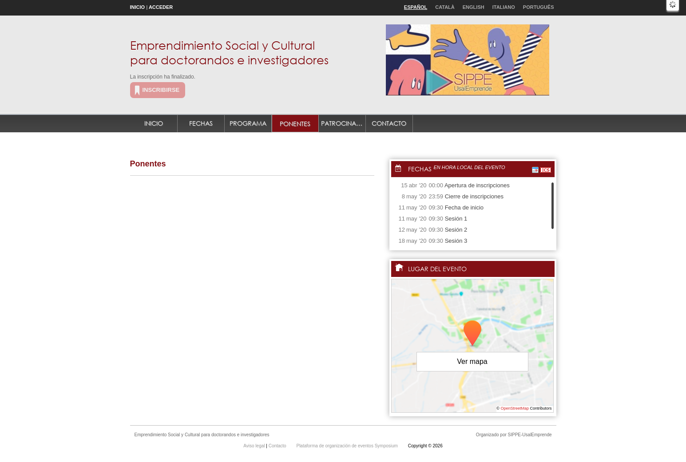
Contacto (389, 123)
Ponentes (295, 123)
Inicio (137, 7)
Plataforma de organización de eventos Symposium (347, 445)
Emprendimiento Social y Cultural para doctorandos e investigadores (229, 52)
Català (445, 7)
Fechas (201, 123)
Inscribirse (161, 90)
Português (538, 7)
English (473, 7)
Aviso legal (254, 445)
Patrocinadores (343, 123)
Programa (248, 123)
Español (415, 7)
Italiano (503, 7)
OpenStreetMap (514, 408)
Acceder (161, 7)
